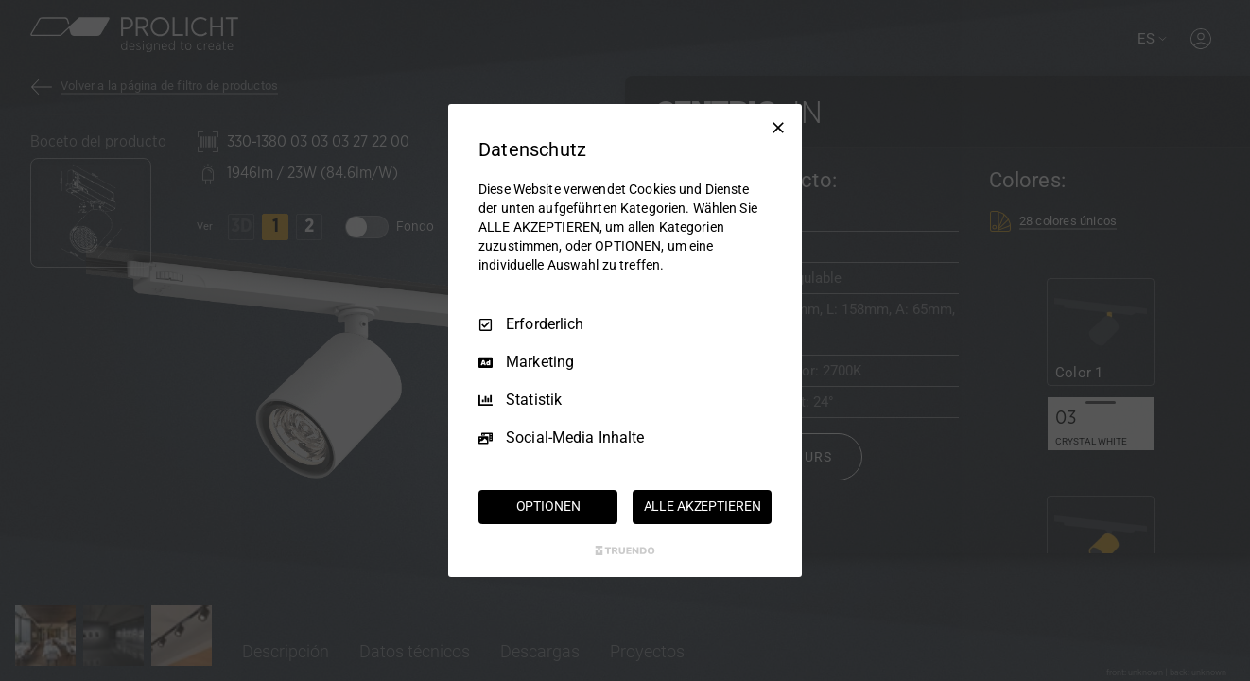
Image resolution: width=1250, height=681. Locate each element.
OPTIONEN (548, 506)
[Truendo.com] (625, 550)
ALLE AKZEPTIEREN (702, 506)
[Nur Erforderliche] (778, 127)
